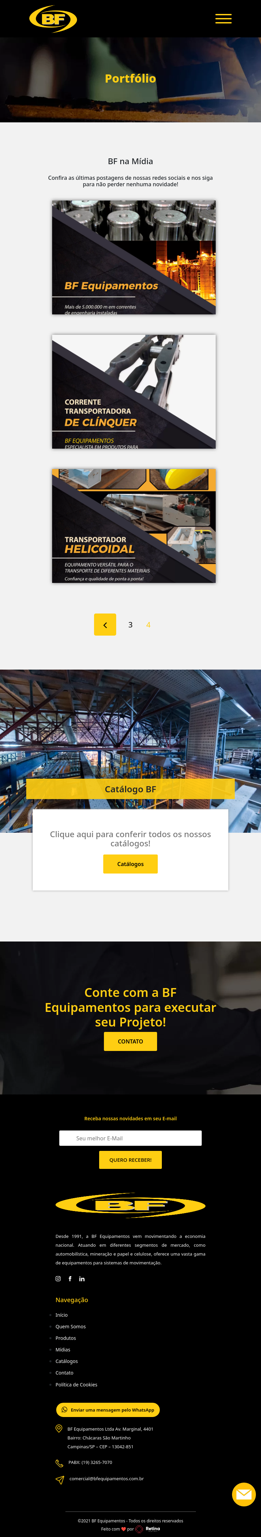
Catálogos (130, 864)
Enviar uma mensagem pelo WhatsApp (108, 1409)
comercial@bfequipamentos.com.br (107, 1478)
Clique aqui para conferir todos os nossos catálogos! (130, 838)
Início (62, 1315)
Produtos (66, 1338)
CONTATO (130, 1041)
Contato (64, 1372)
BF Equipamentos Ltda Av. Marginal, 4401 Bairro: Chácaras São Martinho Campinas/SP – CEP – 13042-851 (110, 1438)
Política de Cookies (76, 1384)
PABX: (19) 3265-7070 (90, 1462)
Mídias (63, 1349)
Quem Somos (71, 1326)
